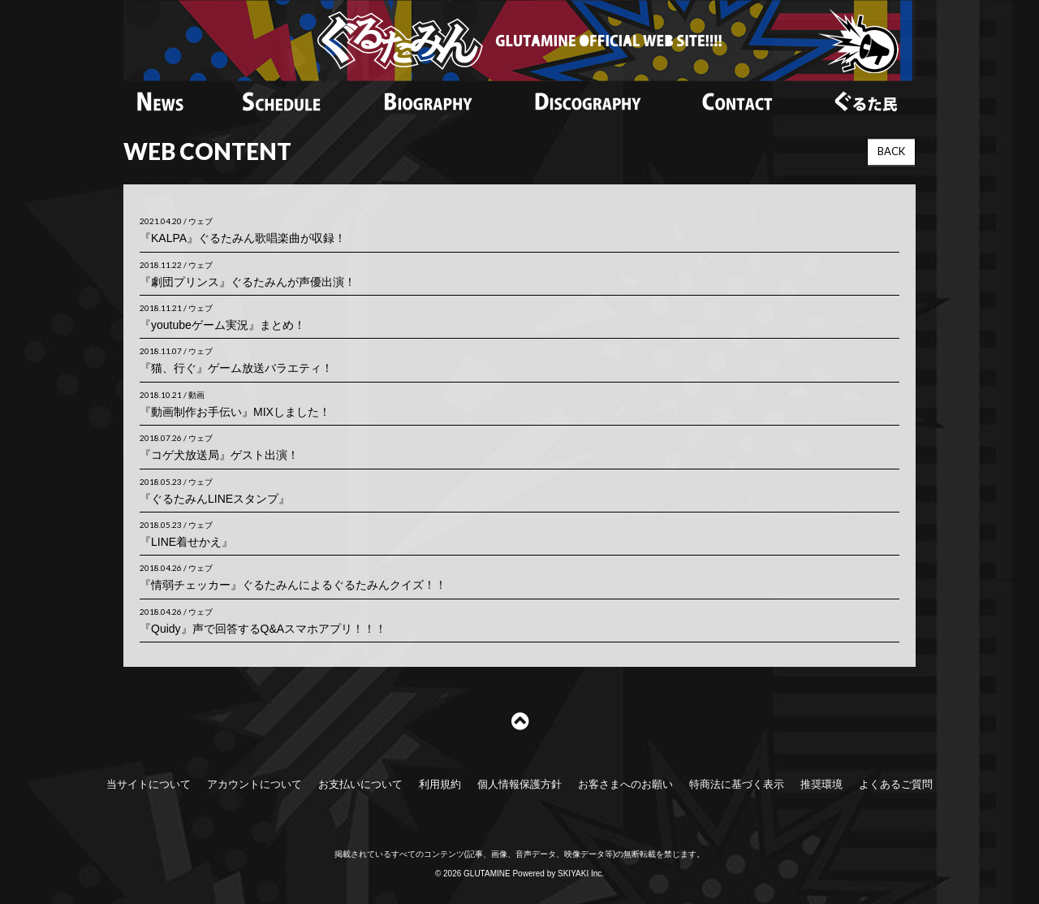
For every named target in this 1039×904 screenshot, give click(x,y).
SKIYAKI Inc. (581, 873)
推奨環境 (821, 784)
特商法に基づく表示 (736, 784)
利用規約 (440, 784)
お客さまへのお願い (625, 784)
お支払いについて (360, 784)
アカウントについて (254, 784)
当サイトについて (148, 784)
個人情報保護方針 (519, 784)
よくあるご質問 (896, 784)
